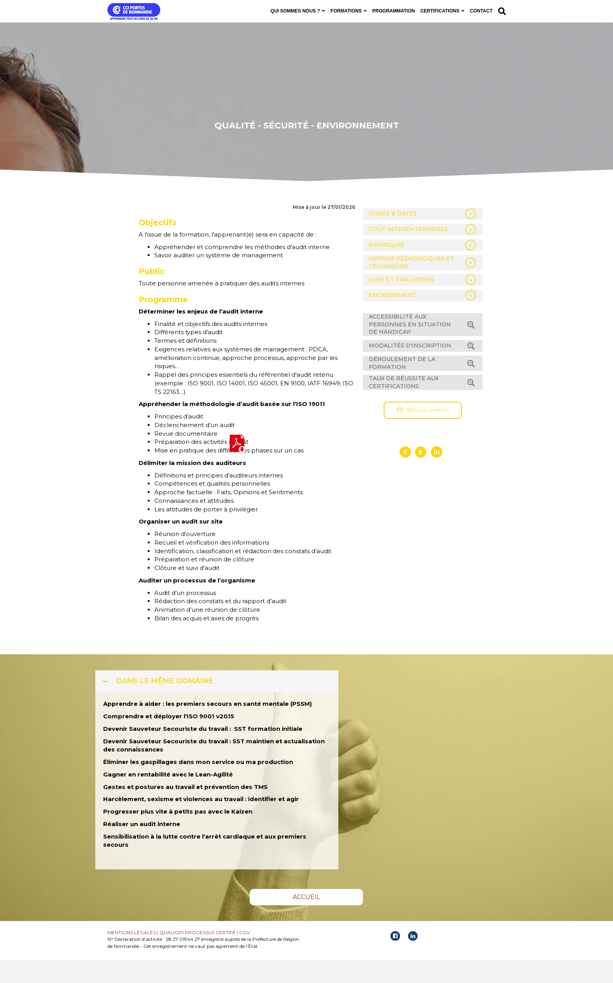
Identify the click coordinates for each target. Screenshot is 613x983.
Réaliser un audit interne (141, 846)
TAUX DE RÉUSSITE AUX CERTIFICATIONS (404, 404)
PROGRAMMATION (393, 11)
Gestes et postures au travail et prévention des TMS (185, 809)
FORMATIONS (346, 11)
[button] (423, 433)
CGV (244, 955)
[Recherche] (500, 11)
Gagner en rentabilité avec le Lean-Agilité (168, 797)
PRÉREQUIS (386, 267)
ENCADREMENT (392, 318)
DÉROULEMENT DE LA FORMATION (402, 385)
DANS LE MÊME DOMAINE (164, 704)
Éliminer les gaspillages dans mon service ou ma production (198, 784)
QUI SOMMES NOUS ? (295, 11)
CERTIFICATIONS (439, 11)
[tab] (423, 236)
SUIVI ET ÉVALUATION (401, 302)
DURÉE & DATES (393, 236)
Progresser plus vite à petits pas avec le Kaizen (177, 834)
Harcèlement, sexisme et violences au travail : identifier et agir (201, 822)
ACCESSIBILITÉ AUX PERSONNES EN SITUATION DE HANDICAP (410, 347)
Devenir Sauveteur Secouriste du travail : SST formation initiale (202, 751)
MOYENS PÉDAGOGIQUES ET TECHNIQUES (411, 285)
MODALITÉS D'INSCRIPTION (410, 368)
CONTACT (481, 11)
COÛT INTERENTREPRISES (408, 251)
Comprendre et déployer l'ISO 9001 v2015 (168, 739)
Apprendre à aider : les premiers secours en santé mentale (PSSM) (207, 726)
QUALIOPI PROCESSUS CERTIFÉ (197, 955)
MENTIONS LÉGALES (131, 955)
